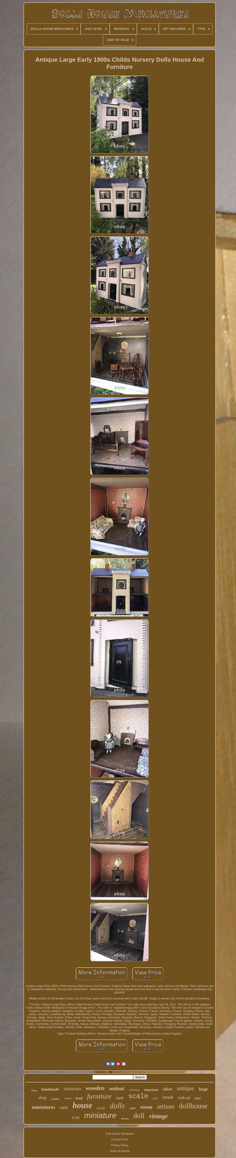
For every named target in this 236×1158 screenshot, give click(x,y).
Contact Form (119, 1139)
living (34, 1090)
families (55, 1098)
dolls (117, 1106)
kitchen (125, 1118)
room (146, 1107)
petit (155, 1098)
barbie (101, 1108)
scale (138, 1096)
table (64, 1107)
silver (167, 1089)
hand (79, 1098)
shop (42, 1097)
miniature (100, 1115)
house (82, 1105)
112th (75, 1118)
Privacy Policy (119, 1145)
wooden (95, 1088)
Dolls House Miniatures (119, 1133)
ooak (168, 1097)
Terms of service (119, 1151)
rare (198, 1098)
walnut (116, 1088)
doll (139, 1116)
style (120, 1098)
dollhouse (193, 1106)
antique (185, 1088)
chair (132, 1108)
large (203, 1089)
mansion (151, 1090)
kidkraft (184, 1098)
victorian (72, 1088)
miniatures (43, 1107)
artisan (165, 1106)
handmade (50, 1089)
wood (67, 1098)
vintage (158, 1116)
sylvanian (134, 1089)
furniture (99, 1096)
